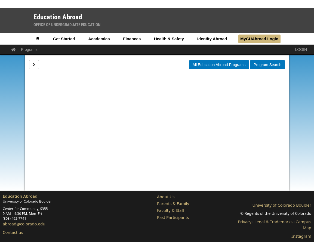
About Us (166, 196)
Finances (132, 38)
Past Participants (173, 217)
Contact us (13, 232)
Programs (29, 49)
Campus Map (303, 224)
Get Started (64, 38)
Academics (99, 38)
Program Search (267, 65)
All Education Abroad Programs (219, 65)
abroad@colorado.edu (24, 224)
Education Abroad (20, 196)
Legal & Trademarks (273, 221)
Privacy (244, 221)
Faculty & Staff (170, 210)
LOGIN (301, 49)
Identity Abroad (212, 38)
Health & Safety (169, 38)
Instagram (301, 236)
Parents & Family (173, 203)
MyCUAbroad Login (259, 38)
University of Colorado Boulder (282, 205)
